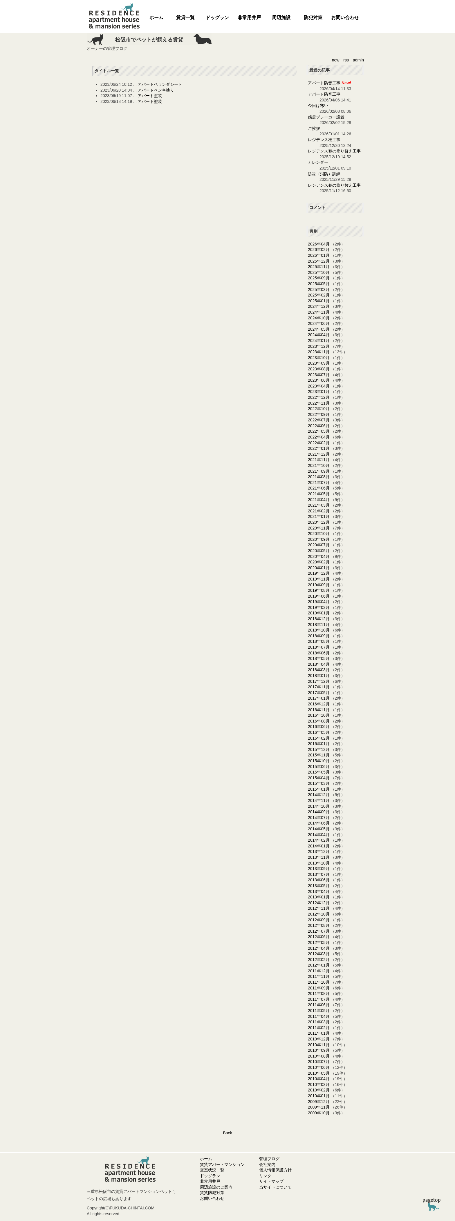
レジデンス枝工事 (324, 139)
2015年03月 (319, 783)
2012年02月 (319, 959)
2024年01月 (319, 340)
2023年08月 (319, 369)
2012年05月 (319, 942)
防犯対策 (313, 17)
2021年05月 (319, 494)
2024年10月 (319, 318)
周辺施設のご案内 (216, 1187)
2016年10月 (319, 715)
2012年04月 (319, 948)
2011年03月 (319, 1022)
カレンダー (318, 162)
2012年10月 (319, 914)
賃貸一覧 (185, 17)
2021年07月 (319, 482)
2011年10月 (319, 982)
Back (227, 1133)
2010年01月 (319, 1095)
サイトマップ (271, 1181)
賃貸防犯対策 (212, 1192)
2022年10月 (319, 408)
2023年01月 (319, 391)
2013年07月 (319, 874)
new (336, 60)
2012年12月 (319, 902)
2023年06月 (319, 380)
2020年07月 (319, 545)
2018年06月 (319, 653)
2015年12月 (319, 749)
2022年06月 (319, 425)
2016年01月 (319, 743)
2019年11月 (319, 579)
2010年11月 (319, 1044)
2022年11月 (319, 403)
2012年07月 (319, 931)
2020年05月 (319, 550)
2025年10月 (319, 272)
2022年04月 (319, 437)
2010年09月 (319, 1050)
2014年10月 (319, 806)
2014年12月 (319, 794)
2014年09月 (319, 811)
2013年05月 (319, 885)
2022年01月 (319, 448)
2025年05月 (319, 283)
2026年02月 (319, 249)
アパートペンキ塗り (156, 90)
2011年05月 (319, 1010)
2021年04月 (319, 499)
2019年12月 (319, 573)
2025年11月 (319, 266)
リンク (265, 1175)
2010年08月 (319, 1056)
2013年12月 (319, 851)
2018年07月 (319, 647)
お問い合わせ (345, 17)
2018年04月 (319, 664)
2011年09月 (319, 988)
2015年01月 (319, 789)
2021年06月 (319, 488)
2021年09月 (319, 471)
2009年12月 (319, 1101)
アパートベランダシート (160, 84)
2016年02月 (319, 738)
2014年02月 (319, 840)
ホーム (156, 17)
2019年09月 (319, 585)
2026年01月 (319, 255)
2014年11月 (319, 800)
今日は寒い (318, 105)
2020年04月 (319, 556)
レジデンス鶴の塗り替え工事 (334, 151)
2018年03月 (319, 669)
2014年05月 (319, 829)
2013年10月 (319, 863)
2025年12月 (319, 261)
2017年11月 (319, 687)
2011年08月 (319, 993)
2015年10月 (319, 760)
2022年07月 (319, 420)
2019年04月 (319, 601)
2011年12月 (319, 971)
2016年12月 (319, 704)
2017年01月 (319, 698)
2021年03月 (319, 505)
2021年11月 (319, 459)
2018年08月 (319, 641)
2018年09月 (319, 636)
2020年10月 (319, 533)
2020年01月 (319, 567)
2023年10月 (319, 357)
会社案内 (267, 1164)
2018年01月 (319, 675)
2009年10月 (319, 1113)
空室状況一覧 (212, 1170)
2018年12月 (319, 618)
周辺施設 (281, 17)
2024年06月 (319, 323)
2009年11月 (319, 1107)
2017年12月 (319, 681)
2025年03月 (319, 289)
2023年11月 (319, 352)
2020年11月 (319, 528)
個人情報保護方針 (275, 1170)
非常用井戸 (249, 17)
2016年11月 (319, 709)
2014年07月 (319, 817)
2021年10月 (319, 465)
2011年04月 (319, 1016)
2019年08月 (319, 590)
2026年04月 (319, 244)
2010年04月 (319, 1078)
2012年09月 (319, 920)
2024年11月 (319, 312)
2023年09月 (319, 363)
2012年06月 (319, 936)
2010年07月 (319, 1061)
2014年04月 (319, 834)
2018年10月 (319, 630)
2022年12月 (319, 397)
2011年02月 (319, 1027)
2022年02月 (319, 443)
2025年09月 (319, 278)
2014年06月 (319, 823)
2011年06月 (319, 1004)
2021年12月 (319, 454)
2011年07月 (319, 999)
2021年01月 (319, 516)
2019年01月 (319, 613)
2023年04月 (319, 386)
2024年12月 (319, 306)
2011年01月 (319, 1033)
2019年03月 (319, 607)
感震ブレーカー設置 (326, 117)
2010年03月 (319, 1084)
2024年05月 (319, 329)
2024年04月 (319, 334)
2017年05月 (319, 692)
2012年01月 (319, 965)
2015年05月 (319, 772)
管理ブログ (269, 1158)
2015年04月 (319, 778)
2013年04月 (319, 891)
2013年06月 (319, 880)
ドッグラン (217, 17)
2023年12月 (319, 346)
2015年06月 (319, 766)
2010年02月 (319, 1090)
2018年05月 (319, 658)
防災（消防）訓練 (324, 174)
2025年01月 (319, 301)
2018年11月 (319, 624)
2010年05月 (319, 1073)
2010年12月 (319, 1039)
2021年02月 (319, 511)
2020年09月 (319, 539)
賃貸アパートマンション (222, 1164)
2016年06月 (319, 726)
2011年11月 (319, 976)
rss (346, 60)
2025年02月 (319, 295)
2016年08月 (319, 721)
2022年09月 (319, 414)
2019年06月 (319, 596)
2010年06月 (319, 1067)
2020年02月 (319, 562)
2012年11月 (319, 908)
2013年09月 (319, 868)
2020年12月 (319, 522)
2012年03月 (319, 953)
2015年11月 (319, 755)
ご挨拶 (314, 128)
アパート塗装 (150, 95)
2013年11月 (319, 857)
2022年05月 (319, 431)
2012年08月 (319, 925)
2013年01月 (319, 897)
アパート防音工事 (324, 83)
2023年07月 (319, 374)
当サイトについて (275, 1187)
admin (358, 60)
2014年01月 (319, 846)
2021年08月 (319, 476)
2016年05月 (319, 732)
